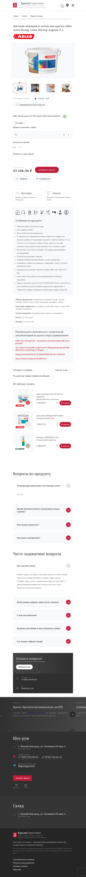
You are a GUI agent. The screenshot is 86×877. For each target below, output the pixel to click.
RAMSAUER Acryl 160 (36, 713)
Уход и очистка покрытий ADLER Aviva (31, 358)
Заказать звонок (22, 778)
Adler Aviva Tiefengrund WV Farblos (50, 415)
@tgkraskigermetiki (26, 766)
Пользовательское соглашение (24, 859)
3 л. (14, 147)
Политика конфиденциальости (23, 863)
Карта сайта (17, 869)
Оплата (56, 193)
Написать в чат (27, 688)
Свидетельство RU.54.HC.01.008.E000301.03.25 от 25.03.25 (40, 354)
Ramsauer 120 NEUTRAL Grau (48, 437)
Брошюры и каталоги (20, 866)
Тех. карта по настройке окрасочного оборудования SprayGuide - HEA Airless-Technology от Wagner (43, 348)
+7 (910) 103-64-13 (52, 757)
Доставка (26, 193)
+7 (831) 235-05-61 (29, 679)
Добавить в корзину (47, 170)
